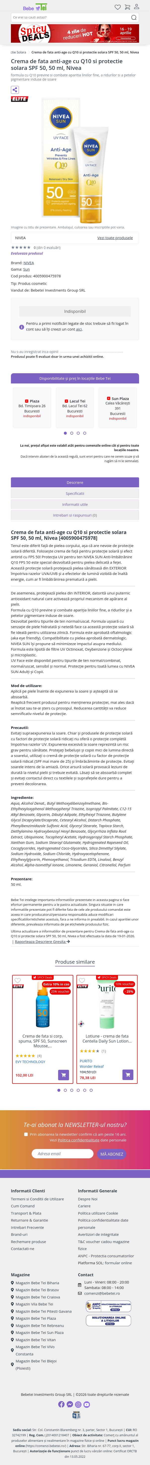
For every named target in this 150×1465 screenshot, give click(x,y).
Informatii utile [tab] (75, 504)
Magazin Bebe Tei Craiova (35, 1296)
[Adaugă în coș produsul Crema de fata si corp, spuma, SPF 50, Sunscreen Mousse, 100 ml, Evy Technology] (63, 1075)
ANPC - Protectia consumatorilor (106, 1255)
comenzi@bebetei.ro (102, 1293)
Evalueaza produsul (27, 253)
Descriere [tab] (75, 482)
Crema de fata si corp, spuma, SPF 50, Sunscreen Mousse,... (43, 1041)
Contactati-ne (22, 1248)
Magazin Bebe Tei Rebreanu (37, 1325)
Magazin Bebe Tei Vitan (33, 1339)
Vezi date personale (88, 1139)
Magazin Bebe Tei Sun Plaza (37, 1332)
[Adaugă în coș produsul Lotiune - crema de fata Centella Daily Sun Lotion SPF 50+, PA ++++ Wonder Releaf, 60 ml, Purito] (127, 1075)
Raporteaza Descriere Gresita (42, 941)
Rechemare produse (28, 1241)
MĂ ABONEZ (111, 1154)
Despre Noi (87, 1198)
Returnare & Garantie (29, 1220)
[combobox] (75, 17)
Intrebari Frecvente (27, 1227)
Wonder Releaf (92, 1066)
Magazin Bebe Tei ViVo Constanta (33, 1350)
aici (79, 329)
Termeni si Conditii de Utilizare (37, 1198)
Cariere (84, 1205)
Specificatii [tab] (75, 493)
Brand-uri (19, 1234)
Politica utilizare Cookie (98, 1213)
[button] (65, 433)
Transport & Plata (26, 1213)
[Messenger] (70, 1404)
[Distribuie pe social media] (15, 90)
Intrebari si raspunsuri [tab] (75, 515)
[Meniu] (15, 7)
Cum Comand (23, 1205)
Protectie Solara (14, 52)
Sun (26, 269)
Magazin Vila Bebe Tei (32, 1303)
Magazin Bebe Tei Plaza (33, 1318)
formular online (118, 1262)
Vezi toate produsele (115, 237)
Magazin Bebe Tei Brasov (35, 1289)
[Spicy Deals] (75, 33)
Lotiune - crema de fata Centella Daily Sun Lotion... (107, 1038)
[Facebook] (61, 1404)
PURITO (86, 1061)
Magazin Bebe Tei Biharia (35, 1282)
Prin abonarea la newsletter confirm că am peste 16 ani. (78, 1134)
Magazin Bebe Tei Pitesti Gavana (41, 1311)
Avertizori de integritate (98, 1234)
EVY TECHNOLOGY (30, 1061)
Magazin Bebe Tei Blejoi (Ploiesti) (34, 1364)
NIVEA (28, 262)
